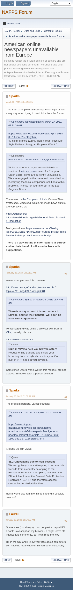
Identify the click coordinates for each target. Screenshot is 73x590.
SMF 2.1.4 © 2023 (27, 586)
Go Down (9, 86)
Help (22, 582)
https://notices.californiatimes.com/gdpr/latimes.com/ (36, 159)
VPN (8, 332)
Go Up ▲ (48, 582)
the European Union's (34, 199)
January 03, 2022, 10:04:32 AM (20, 520)
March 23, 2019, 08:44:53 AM (19, 102)
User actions (61, 86)
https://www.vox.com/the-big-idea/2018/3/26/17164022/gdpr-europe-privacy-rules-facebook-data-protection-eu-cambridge (36, 232)
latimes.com (28, 171)
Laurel (13, 514)
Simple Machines (46, 586)
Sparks (14, 96)
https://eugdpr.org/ (16, 213)
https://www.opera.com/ (19, 339)
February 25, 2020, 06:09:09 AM (21, 273)
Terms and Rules (34, 582)
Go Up (7, 560)
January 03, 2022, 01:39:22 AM (20, 396)
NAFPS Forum (17, 12)
